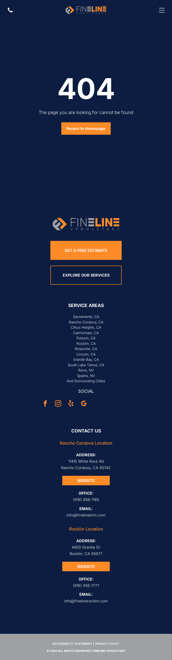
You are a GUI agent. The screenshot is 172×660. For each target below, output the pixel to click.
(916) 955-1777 (86, 585)
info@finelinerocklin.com (86, 601)
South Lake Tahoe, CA (86, 365)
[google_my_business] (84, 404)
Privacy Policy (107, 643)
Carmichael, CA (86, 333)
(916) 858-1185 (86, 499)
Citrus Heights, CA (86, 327)
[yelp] (71, 404)
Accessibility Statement (72, 643)
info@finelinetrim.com (86, 515)
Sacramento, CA (86, 316)
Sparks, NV (86, 375)
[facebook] (45, 404)
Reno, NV (86, 370)
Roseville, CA (86, 349)
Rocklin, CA (86, 343)
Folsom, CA (86, 338)
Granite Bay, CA (86, 359)
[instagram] (58, 404)
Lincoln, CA (86, 354)
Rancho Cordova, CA (86, 322)
